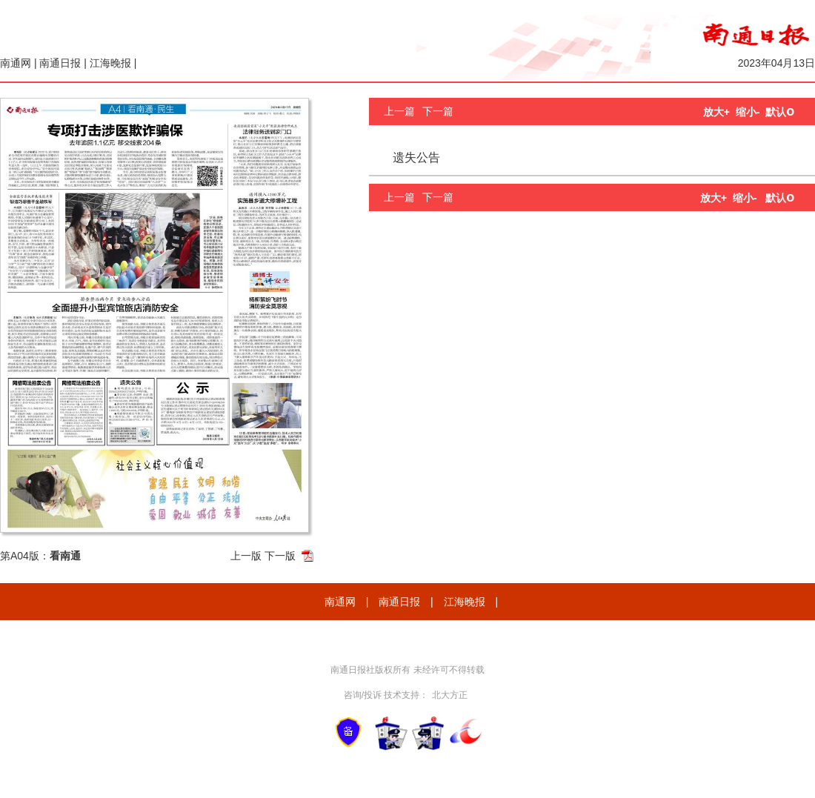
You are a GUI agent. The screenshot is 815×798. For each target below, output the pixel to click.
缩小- (748, 112)
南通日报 (60, 63)
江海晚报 (110, 63)
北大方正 (450, 695)
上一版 (246, 556)
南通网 (15, 63)
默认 (779, 112)
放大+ (716, 112)
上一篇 (399, 111)
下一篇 (437, 111)
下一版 (280, 556)
